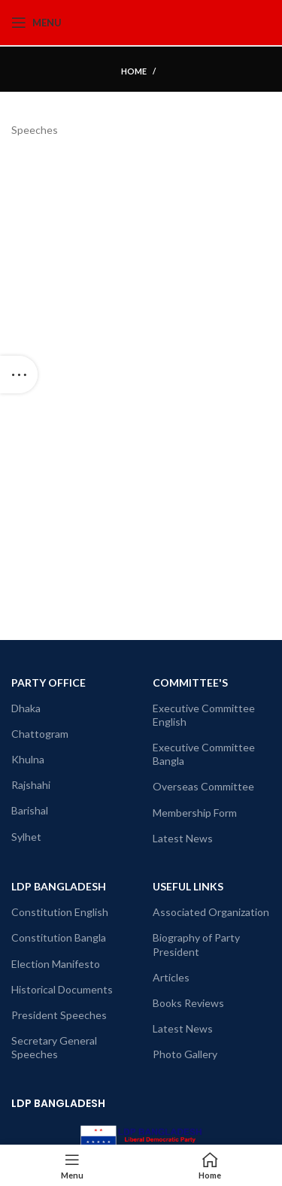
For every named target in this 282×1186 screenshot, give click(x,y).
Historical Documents (62, 989)
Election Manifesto (55, 963)
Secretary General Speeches (54, 1047)
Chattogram (39, 733)
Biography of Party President (196, 944)
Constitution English (59, 911)
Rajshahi (30, 784)
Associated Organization (211, 911)
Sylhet (26, 836)
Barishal (29, 810)
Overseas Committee (203, 786)
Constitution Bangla (58, 937)
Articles (171, 977)
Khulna (27, 759)
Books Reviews (188, 1002)
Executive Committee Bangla (204, 754)
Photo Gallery (185, 1054)
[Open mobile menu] (36, 23)
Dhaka (26, 708)
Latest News (183, 838)
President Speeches (59, 1015)
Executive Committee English (204, 715)
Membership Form (195, 812)
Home (134, 71)
